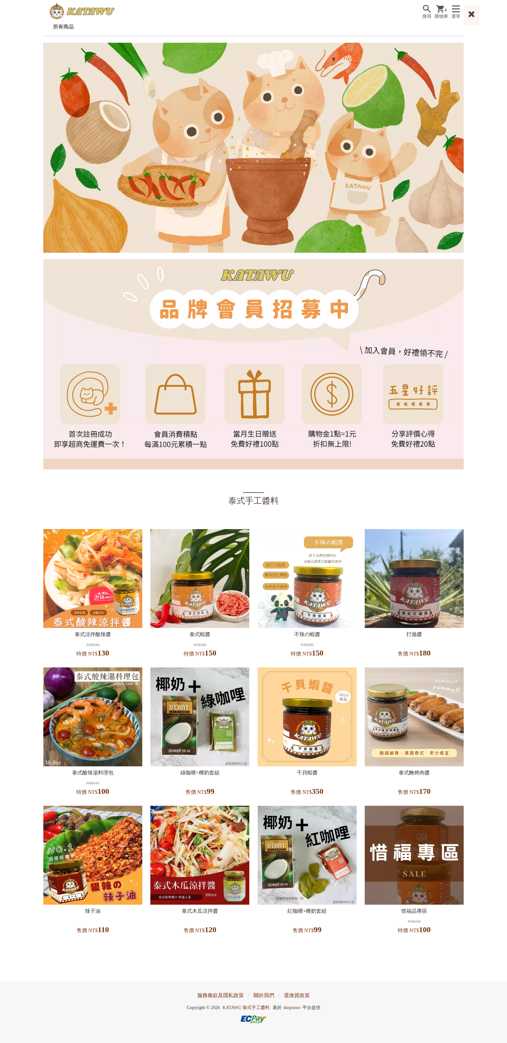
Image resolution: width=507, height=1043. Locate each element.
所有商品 (63, 26)
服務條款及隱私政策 (220, 995)
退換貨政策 (297, 995)
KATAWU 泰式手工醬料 (246, 1007)
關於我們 (263, 995)
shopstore (292, 1007)
